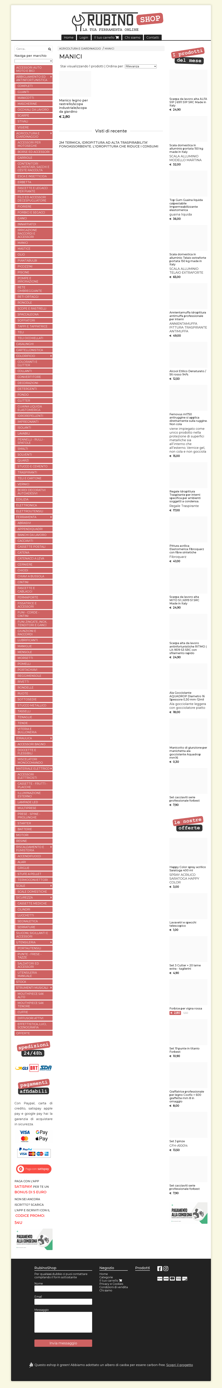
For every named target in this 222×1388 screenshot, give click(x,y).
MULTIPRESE (27, 808)
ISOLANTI (24, 427)
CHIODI (23, 570)
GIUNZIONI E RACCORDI (27, 632)
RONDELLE (26, 687)
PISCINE (23, 272)
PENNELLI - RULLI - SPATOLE (31, 441)
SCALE (20, 885)
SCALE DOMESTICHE (32, 891)
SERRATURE (26, 927)
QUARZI (23, 460)
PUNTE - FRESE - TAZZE (29, 956)
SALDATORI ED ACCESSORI (28, 965)
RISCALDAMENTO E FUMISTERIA (30, 848)
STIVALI (23, 121)
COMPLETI (25, 86)
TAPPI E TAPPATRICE (33, 326)
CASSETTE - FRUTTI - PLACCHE (32, 785)
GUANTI (23, 92)
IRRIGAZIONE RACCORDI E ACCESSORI (27, 233)
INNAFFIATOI (27, 224)
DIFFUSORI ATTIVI (30, 1018)
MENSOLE (25, 652)
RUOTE (23, 693)
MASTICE (24, 248)
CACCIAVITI (25, 540)
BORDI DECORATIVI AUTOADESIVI (32, 491)
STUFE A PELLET (29, 874)
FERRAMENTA (26, 517)
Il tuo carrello (106, 37)
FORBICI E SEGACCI (31, 212)
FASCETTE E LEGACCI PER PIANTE (33, 189)
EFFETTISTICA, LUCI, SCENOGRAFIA (32, 1025)
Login (84, 37)
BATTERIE (25, 829)
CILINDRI (24, 909)
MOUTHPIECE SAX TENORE (31, 1004)
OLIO (21, 254)
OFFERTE (23, 1033)
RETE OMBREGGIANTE (30, 289)
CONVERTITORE (29, 377)
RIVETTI (23, 681)
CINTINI (23, 582)
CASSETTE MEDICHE (32, 903)
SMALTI (23, 448)
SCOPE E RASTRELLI (32, 308)
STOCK (21, 981)
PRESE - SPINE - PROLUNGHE (29, 815)
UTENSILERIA (25, 942)
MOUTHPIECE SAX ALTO (31, 995)
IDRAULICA (24, 738)
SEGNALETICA (28, 921)
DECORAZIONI (28, 383)
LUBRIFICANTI (28, 640)
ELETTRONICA (26, 505)
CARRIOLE (25, 157)
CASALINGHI (25, 344)
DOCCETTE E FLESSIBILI (27, 751)
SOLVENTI (25, 454)
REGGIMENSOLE (29, 675)
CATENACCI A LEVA (31, 558)
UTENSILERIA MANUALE (27, 974)
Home (68, 37)
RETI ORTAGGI (28, 296)
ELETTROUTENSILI (29, 511)
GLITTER (24, 400)
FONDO (23, 394)
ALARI (22, 862)
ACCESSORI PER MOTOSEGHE (29, 144)
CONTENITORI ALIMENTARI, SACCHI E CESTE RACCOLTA (33, 167)
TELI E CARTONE (29, 478)
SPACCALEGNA (28, 314)
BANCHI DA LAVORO (32, 535)
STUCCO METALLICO (32, 705)
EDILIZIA (22, 499)
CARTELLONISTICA (29, 350)
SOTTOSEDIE (27, 699)
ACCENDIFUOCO (29, 856)
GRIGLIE (23, 868)
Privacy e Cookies (111, 1284)
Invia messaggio (63, 1343)
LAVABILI (24, 433)
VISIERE (23, 127)
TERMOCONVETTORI (33, 880)
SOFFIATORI (26, 320)
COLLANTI (25, 371)
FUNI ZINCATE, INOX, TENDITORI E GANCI (32, 623)
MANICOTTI (26, 98)
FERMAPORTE (28, 597)
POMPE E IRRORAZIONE (28, 280)
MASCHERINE (27, 103)
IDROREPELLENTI (30, 415)
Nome (38, 1283)
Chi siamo (132, 37)
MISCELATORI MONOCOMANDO (30, 761)
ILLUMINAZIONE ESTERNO (29, 794)
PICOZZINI (25, 266)
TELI (21, 332)
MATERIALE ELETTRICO (33, 768)
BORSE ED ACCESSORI (34, 152)
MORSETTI (25, 658)
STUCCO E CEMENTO (33, 466)
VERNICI (23, 484)
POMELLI (24, 664)
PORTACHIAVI (27, 669)
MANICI (109, 48)
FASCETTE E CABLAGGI (26, 589)
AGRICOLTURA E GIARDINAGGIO (80, 48)
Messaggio (41, 1309)
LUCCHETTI (26, 915)
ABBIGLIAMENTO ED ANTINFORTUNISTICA (31, 78)
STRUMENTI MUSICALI (32, 987)
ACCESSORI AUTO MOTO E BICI (29, 69)
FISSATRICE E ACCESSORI (27, 605)
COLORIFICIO (25, 356)
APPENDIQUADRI (30, 529)
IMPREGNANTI (28, 421)
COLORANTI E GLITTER (27, 363)
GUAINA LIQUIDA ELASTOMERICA (30, 408)
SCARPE (23, 115)
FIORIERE (24, 206)
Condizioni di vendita (113, 1287)
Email (38, 1296)
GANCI (22, 218)
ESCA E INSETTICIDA (32, 176)
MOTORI (22, 835)
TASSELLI (24, 711)
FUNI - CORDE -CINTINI (28, 614)
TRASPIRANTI (27, 472)
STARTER (24, 823)
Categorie (106, 1277)
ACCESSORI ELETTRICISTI (27, 776)
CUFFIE (23, 1012)
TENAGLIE (25, 717)
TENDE (23, 723)
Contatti (152, 37)
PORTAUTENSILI (29, 948)
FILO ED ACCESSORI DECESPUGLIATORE (32, 199)
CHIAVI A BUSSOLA (31, 576)
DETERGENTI (27, 388)
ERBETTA (24, 182)
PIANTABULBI (27, 260)
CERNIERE (25, 564)
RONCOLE (25, 302)
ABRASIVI (24, 523)
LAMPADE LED (28, 802)
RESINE (21, 841)
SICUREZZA (24, 897)
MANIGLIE (25, 646)
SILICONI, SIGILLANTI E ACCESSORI (32, 934)
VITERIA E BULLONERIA (27, 730)
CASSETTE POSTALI (31, 546)
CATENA (23, 552)
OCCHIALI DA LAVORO (33, 109)
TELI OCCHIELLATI (30, 338)
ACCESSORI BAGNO (31, 744)
